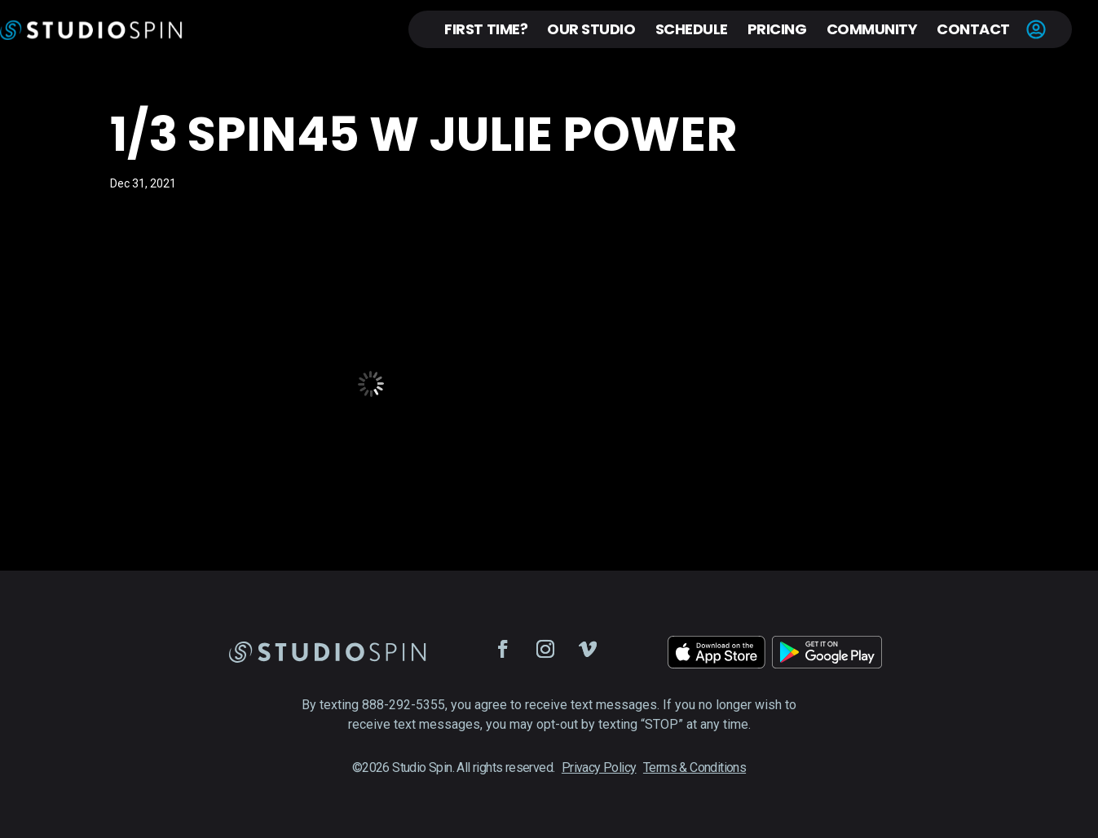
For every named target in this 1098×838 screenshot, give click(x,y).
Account (1036, 29)
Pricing (777, 29)
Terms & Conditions (694, 767)
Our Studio (591, 29)
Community (872, 29)
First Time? (485, 29)
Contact (973, 29)
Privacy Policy (599, 767)
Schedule (691, 29)
